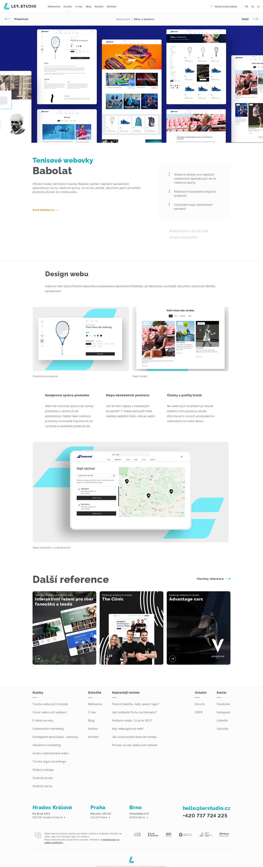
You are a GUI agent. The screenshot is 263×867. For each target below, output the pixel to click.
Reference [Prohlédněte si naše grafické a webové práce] (54, 6)
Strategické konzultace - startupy (55, 737)
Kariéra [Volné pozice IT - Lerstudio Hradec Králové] (99, 6)
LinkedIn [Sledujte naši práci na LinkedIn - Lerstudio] (222, 720)
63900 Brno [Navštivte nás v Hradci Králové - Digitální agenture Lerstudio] (139, 815)
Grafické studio (43, 778)
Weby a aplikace (144, 19)
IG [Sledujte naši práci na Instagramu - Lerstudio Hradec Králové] (252, 6)
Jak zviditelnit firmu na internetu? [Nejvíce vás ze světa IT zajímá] (134, 712)
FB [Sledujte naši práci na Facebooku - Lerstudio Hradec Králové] (246, 6)
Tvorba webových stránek (50, 704)
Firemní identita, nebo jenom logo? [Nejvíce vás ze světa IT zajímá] (135, 704)
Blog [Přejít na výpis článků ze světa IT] (91, 720)
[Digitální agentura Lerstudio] (20, 6)
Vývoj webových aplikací (49, 712)
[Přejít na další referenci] (250, 19)
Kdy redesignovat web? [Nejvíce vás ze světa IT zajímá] (128, 728)
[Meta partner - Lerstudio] (224, 834)
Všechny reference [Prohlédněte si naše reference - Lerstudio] (213, 578)
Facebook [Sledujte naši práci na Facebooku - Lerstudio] (223, 704)
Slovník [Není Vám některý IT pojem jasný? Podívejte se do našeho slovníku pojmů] (200, 704)
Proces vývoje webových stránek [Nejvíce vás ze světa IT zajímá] (134, 745)
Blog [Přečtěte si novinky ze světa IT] (88, 6)
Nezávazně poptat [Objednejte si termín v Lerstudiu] (223, 6)
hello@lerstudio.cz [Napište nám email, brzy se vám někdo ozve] (206, 807)
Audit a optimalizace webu (51, 753)
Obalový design (43, 769)
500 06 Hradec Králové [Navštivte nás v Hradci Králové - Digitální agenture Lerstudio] (49, 815)
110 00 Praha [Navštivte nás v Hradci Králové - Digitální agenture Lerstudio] (101, 815)
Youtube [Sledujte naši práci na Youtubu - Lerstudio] (222, 728)
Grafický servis (42, 786)
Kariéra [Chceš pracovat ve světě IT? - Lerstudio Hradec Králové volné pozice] (93, 728)
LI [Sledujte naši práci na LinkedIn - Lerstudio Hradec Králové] (258, 6)
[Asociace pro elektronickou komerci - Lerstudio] (206, 834)
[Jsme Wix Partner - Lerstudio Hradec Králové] (168, 834)
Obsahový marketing (47, 745)
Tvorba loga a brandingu (49, 761)
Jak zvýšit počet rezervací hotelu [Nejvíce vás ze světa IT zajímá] (134, 737)
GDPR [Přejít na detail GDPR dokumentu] (198, 712)
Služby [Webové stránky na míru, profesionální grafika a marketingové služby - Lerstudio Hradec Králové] (68, 6)
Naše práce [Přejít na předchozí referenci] (123, 19)
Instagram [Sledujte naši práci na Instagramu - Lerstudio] (223, 712)
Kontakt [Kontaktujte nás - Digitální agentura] (111, 6)
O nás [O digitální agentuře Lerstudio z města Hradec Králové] (78, 6)
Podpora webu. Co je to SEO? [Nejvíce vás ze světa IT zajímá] (132, 720)
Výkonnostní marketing (48, 728)
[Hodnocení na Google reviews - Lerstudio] (185, 834)
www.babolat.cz (44, 209)
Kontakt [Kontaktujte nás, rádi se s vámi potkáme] (93, 737)
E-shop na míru (43, 720)
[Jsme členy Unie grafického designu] (137, 834)
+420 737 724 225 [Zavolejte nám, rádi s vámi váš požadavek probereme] (205, 815)
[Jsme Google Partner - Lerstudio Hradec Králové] (153, 834)
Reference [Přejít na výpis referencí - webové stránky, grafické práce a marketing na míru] (95, 704)
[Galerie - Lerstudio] (180, 339)
